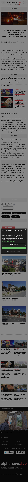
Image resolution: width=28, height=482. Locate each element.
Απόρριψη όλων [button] (14, 244)
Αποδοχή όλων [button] (14, 248)
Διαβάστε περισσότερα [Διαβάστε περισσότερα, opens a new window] (6, 239)
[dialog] (14, 241)
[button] (14, 241)
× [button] (25, 229)
